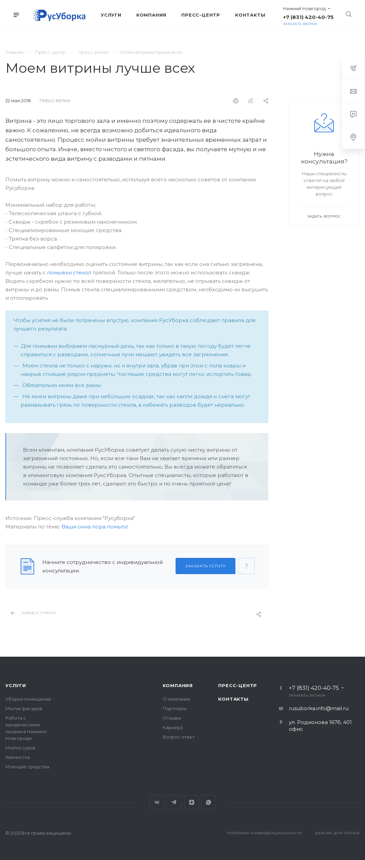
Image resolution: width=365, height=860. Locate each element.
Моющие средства (27, 766)
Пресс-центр (237, 685)
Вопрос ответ (179, 737)
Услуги (15, 685)
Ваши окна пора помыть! (95, 526)
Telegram (174, 802)
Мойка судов (20, 747)
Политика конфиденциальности (264, 833)
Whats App (208, 802)
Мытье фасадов (23, 708)
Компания (178, 685)
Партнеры (175, 708)
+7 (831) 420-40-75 (308, 17)
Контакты (233, 699)
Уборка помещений (28, 699)
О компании (176, 699)
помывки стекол (69, 272)
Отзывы (172, 718)
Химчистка (17, 757)
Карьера (173, 727)
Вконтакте (157, 802)
